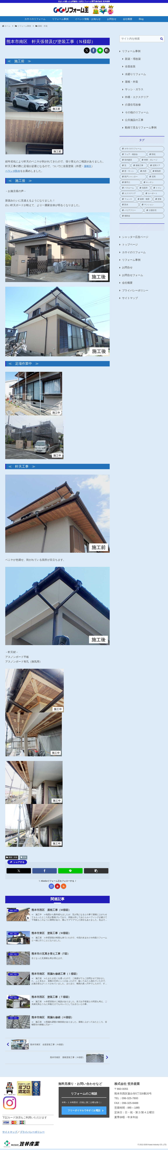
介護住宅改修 (133, 104)
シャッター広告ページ (135, 237)
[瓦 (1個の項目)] (125, 165)
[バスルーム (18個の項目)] (128, 187)
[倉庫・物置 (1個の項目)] (143, 199)
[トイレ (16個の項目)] (157, 187)
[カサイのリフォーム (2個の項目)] (142, 148)
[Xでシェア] (87, 50)
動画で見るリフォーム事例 (140, 127)
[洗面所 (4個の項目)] (143, 187)
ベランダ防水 (13, 171)
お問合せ (127, 267)
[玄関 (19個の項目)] (155, 176)
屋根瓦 (88, 166)
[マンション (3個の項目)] (151, 204)
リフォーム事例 (131, 51)
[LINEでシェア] (100, 50)
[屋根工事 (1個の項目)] (139, 165)
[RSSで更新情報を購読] (63, 886)
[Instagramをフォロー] (51, 886)
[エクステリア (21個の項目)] (131, 193)
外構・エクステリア (137, 97)
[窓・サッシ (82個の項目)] (128, 171)
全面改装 (130, 66)
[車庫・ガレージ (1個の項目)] (151, 159)
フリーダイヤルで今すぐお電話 (84, 1112)
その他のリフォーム (137, 112)
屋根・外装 (11, 857)
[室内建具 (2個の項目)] (129, 159)
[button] (107, 50)
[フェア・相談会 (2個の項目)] (133, 154)
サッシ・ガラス (134, 89)
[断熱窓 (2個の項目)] (157, 171)
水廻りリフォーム (135, 74)
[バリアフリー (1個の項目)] (132, 210)
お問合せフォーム (132, 275)
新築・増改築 (133, 58)
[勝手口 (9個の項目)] (130, 182)
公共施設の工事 (134, 119)
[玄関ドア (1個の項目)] (156, 165)
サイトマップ (130, 298)
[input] (141, 38)
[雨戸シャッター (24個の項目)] (133, 176)
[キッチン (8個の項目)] (152, 182)
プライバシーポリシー (135, 290)
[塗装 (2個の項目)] (158, 199)
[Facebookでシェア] (93, 50)
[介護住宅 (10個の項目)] (154, 210)
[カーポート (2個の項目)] (153, 193)
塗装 (24, 857)
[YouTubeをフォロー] (57, 886)
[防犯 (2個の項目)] (155, 154)
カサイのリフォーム (134, 252)
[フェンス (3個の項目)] (127, 199)
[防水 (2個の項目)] (129, 204)
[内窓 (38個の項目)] (144, 171)
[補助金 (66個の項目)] (142, 215)
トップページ (130, 244)
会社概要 (127, 282)
